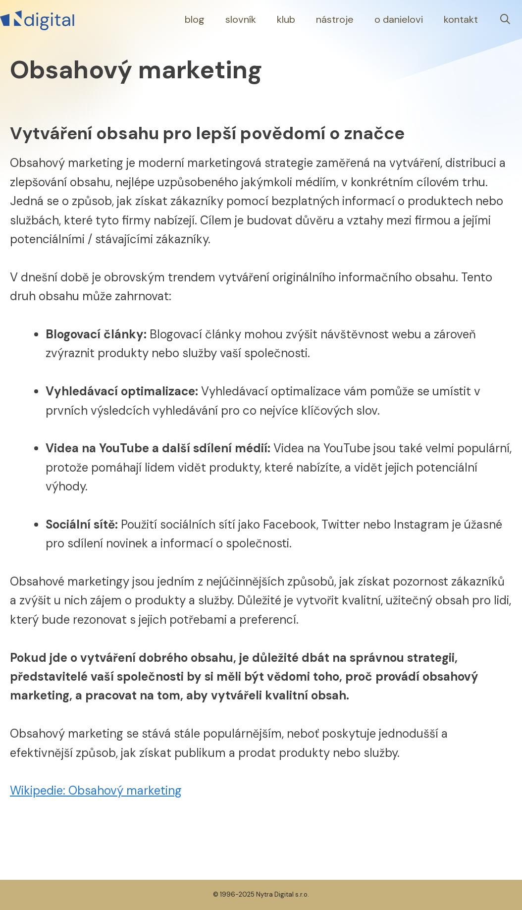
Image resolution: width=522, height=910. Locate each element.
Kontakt (461, 19)
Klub (286, 19)
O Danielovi (398, 19)
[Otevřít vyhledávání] (505, 19)
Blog (195, 19)
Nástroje (335, 19)
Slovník (240, 19)
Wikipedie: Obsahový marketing (96, 790)
